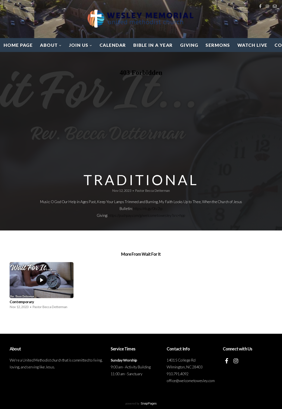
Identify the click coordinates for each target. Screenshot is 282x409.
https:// (138, 208)
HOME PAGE (18, 45)
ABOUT (51, 45)
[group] (41, 287)
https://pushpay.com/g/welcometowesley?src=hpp (146, 215)
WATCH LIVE (252, 45)
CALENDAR (113, 45)
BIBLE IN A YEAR (153, 45)
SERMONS (218, 45)
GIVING (189, 45)
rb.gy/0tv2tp (153, 208)
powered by (141, 403)
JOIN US (80, 45)
